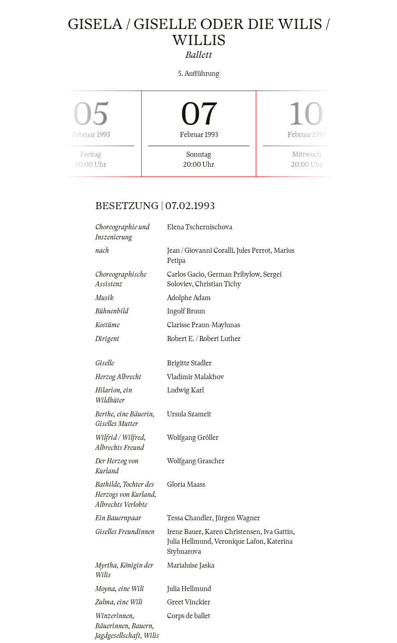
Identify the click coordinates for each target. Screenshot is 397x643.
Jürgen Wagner (237, 518)
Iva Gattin (278, 531)
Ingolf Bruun (186, 311)
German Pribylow (233, 274)
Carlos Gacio (185, 274)
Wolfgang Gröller (193, 437)
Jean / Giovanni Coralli (200, 250)
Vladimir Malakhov (195, 377)
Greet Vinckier (188, 602)
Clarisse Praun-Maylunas (203, 325)
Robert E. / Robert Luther (204, 338)
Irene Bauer (184, 531)
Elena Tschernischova (199, 227)
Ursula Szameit (189, 414)
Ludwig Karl (185, 390)
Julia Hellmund (189, 541)
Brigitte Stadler (189, 363)
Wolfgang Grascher (195, 461)
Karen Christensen (232, 531)
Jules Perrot (253, 250)
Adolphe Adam (189, 298)
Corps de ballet (188, 616)
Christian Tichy (218, 284)
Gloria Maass (186, 484)
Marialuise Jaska (190, 565)
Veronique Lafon (239, 541)
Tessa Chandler (189, 518)
